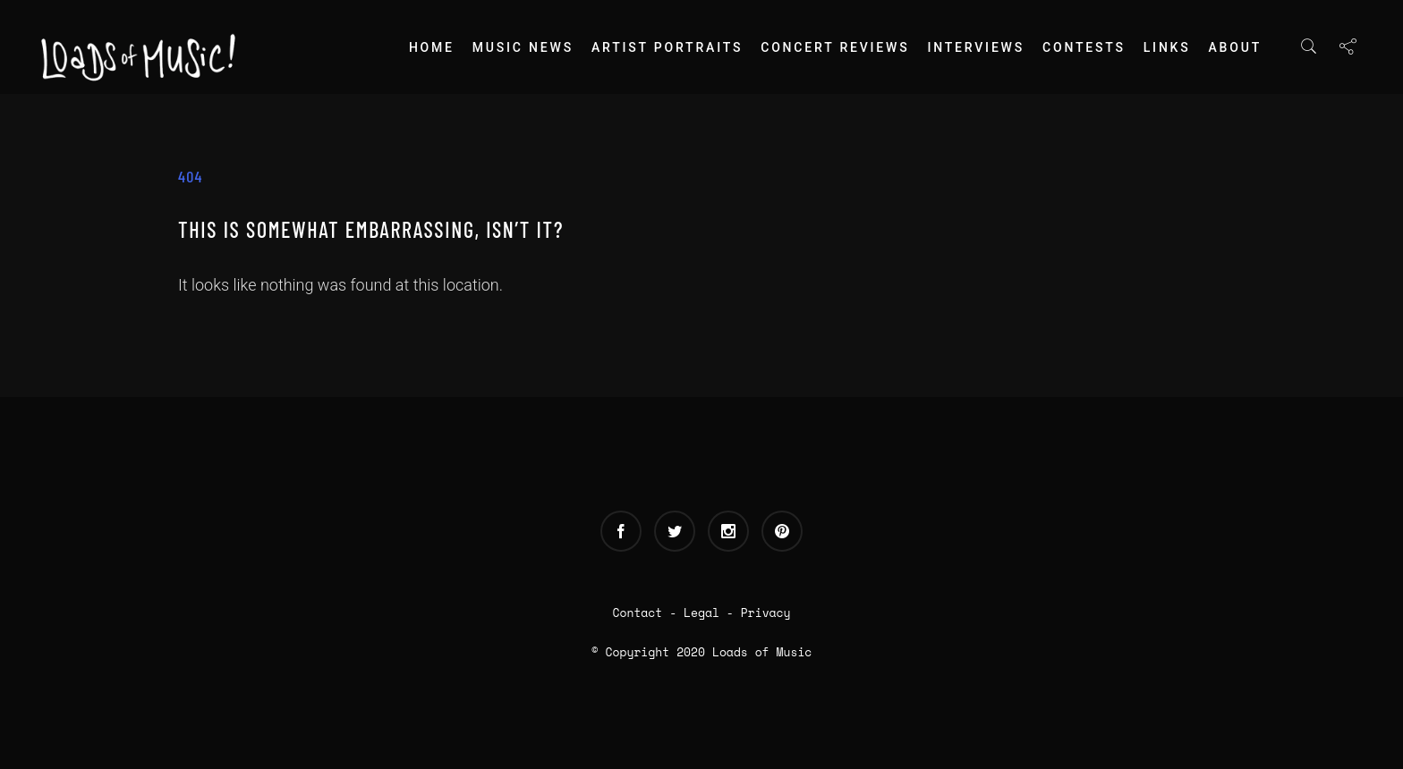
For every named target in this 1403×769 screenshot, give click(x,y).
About (1235, 47)
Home (432, 47)
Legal (701, 612)
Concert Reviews (835, 47)
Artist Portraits (667, 47)
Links (1167, 47)
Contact (638, 612)
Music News (523, 47)
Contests (1084, 47)
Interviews (976, 47)
